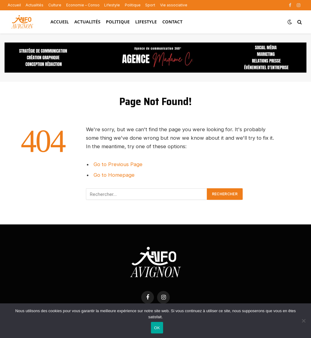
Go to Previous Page (118, 164)
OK (157, 328)
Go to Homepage (114, 175)
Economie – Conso (83, 5)
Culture (54, 5)
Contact (172, 22)
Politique (133, 5)
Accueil (14, 5)
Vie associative (173, 5)
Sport (150, 5)
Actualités (34, 5)
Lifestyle (112, 5)
